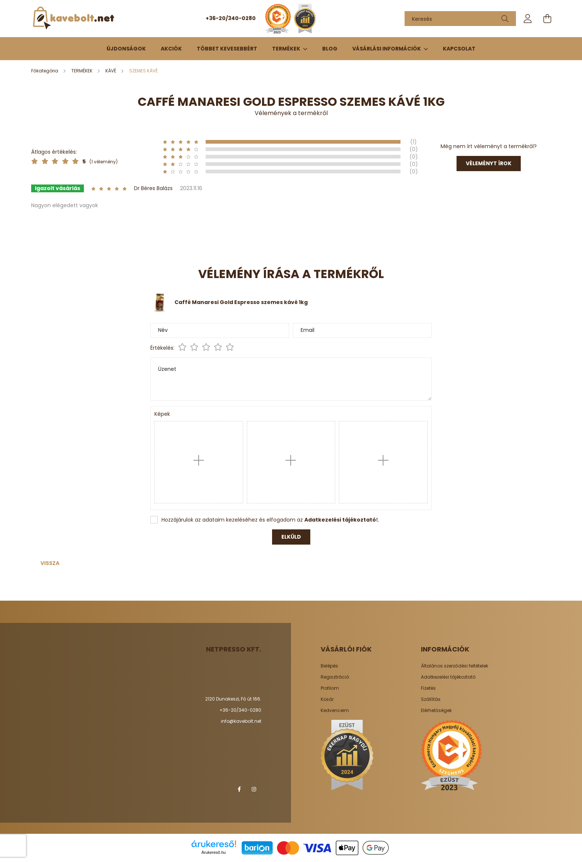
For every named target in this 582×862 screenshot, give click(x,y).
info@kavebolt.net (241, 721)
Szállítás (431, 699)
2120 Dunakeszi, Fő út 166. (233, 699)
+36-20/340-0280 (231, 18)
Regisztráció (335, 677)
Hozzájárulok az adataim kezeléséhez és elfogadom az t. (270, 519)
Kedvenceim (335, 710)
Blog (329, 48)
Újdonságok (126, 48)
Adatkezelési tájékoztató (448, 677)
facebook (239, 789)
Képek (162, 414)
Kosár (327, 699)
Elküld (291, 537)
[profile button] (527, 18)
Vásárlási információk (387, 48)
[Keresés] (460, 18)
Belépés (329, 666)
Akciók (171, 48)
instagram (253, 789)
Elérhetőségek (436, 710)
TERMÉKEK (286, 48)
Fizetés (428, 688)
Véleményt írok (488, 163)
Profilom (330, 688)
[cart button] (547, 18)
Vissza (49, 563)
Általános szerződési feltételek (454, 666)
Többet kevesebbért (227, 48)
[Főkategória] (45, 71)
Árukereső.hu (214, 852)
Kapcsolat (459, 48)
